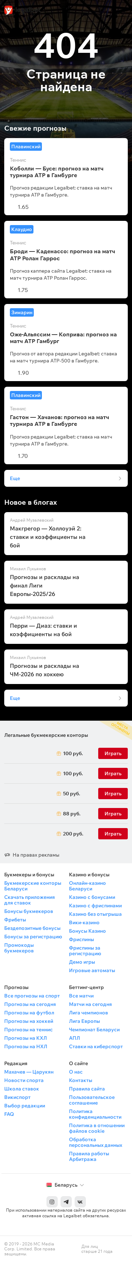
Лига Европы (84, 1021)
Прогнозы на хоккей (28, 1021)
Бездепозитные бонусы (32, 928)
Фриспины (81, 939)
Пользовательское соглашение (92, 1100)
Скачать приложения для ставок (29, 900)
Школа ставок (21, 1089)
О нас (76, 1072)
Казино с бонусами (92, 897)
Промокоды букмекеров (19, 948)
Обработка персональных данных (95, 1142)
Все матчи (81, 996)
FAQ (9, 1114)
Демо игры (82, 962)
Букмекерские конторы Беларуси (32, 886)
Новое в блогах (30, 502)
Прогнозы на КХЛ (25, 1038)
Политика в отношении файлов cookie (97, 1128)
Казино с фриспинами (95, 905)
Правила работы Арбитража (89, 1156)
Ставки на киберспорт (96, 1046)
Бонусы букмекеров (28, 911)
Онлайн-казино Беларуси (87, 886)
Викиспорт (17, 1097)
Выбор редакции (24, 1105)
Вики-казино (84, 922)
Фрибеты (15, 919)
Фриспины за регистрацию (85, 951)
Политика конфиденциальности (95, 1114)
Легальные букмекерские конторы (46, 735)
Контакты (80, 1080)
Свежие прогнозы (35, 128)
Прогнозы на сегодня (30, 1004)
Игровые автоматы (92, 970)
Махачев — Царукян (29, 1072)
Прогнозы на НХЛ (25, 1046)
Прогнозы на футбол (29, 1012)
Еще (15, 478)
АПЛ (74, 1038)
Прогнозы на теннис (28, 1029)
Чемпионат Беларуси (94, 1029)
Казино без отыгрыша (95, 914)
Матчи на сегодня (90, 1004)
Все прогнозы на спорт (32, 996)
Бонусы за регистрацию (33, 936)
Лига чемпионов (88, 1012)
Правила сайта (87, 1089)
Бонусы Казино (87, 931)
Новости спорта (24, 1080)
